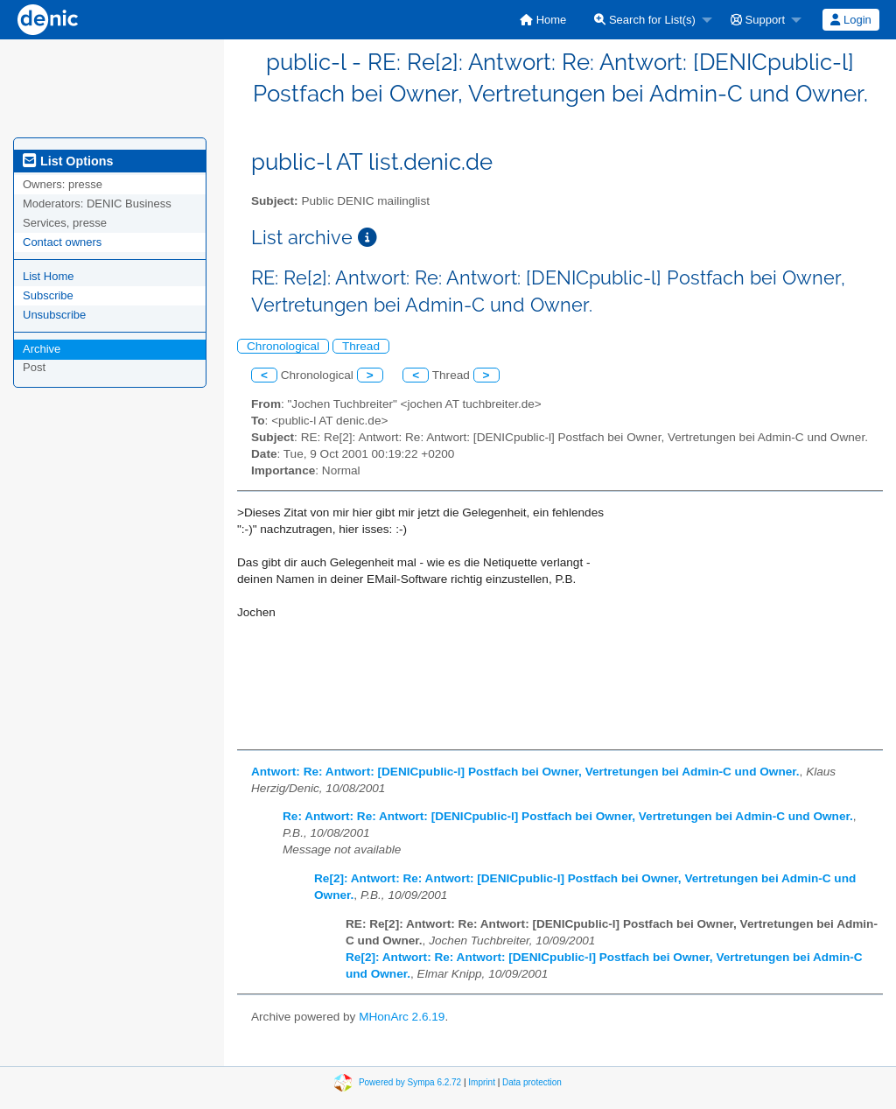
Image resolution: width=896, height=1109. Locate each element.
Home (543, 19)
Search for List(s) (645, 19)
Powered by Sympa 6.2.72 (410, 1082)
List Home (48, 276)
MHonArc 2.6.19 (401, 1016)
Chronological (283, 346)
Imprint (481, 1082)
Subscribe (48, 295)
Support (758, 19)
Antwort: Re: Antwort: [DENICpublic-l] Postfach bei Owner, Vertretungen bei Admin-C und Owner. (525, 771)
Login (850, 19)
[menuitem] (543, 19)
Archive (41, 348)
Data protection (532, 1082)
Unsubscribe (54, 314)
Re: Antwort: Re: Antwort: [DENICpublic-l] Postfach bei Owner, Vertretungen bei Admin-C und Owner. (568, 816)
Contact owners (62, 242)
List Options (68, 161)
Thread (361, 346)
